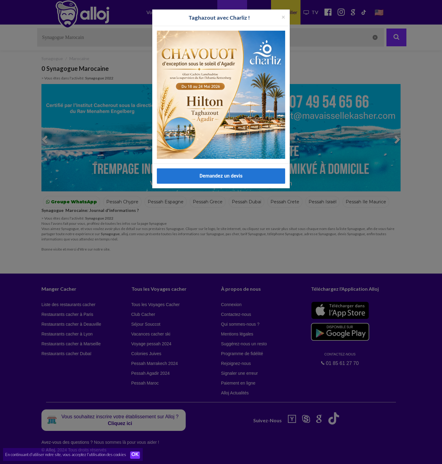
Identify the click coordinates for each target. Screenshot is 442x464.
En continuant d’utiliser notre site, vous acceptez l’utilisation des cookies (65, 454)
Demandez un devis (221, 176)
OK (135, 455)
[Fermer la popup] (283, 16)
